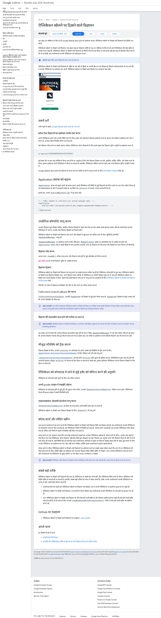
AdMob (11, 2)
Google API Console (104, 585)
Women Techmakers (41, 596)
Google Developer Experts (43, 589)
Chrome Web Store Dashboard (108, 607)
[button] (15, 38)
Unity (102, 34)
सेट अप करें (66, 127)
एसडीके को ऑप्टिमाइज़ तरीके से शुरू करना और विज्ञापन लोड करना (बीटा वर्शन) (70, 541)
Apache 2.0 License (120, 552)
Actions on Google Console (107, 600)
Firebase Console (103, 596)
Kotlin (88, 518)
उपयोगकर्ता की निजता (50, 537)
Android (78, 34)
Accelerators (38, 592)
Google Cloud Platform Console (108, 589)
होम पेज (40, 20)
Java (82, 518)
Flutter (114, 34)
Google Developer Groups (43, 585)
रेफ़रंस (12, 8)
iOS (90, 34)
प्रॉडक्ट (47, 20)
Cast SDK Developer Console (107, 603)
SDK (19, 8)
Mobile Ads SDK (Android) (39, 2)
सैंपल (27, 8)
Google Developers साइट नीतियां (58, 554)
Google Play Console (104, 592)
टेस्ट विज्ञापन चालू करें (110, 171)
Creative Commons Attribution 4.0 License (83, 552)
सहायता (35, 8)
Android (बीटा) (60, 34)
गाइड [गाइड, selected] (4, 8)
